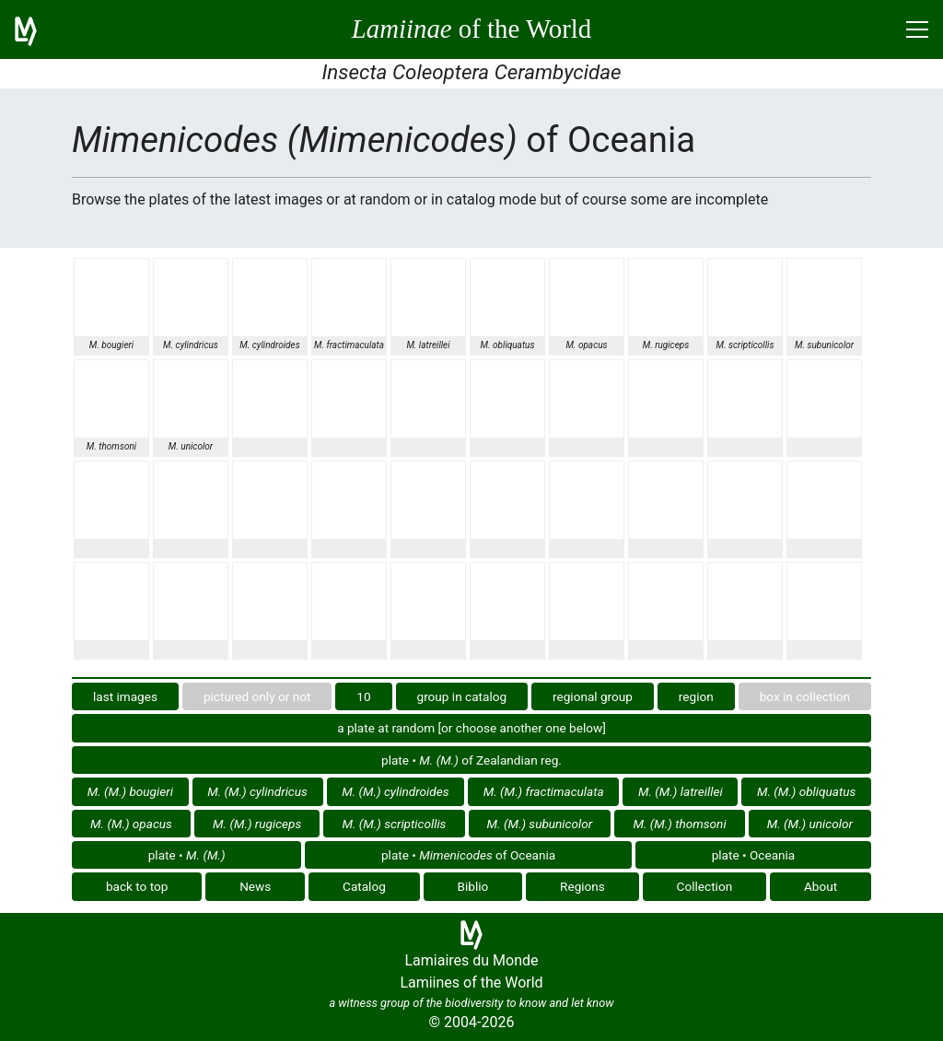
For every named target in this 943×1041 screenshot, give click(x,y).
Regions (582, 886)
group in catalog (462, 696)
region (696, 696)
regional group (593, 696)
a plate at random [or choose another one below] (471, 727)
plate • (187, 855)
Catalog (364, 886)
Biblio (473, 886)
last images (125, 696)
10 (363, 696)
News (255, 886)
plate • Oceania (754, 855)
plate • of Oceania (468, 855)
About (820, 886)
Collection (705, 886)
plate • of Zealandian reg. (471, 760)
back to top (137, 886)
